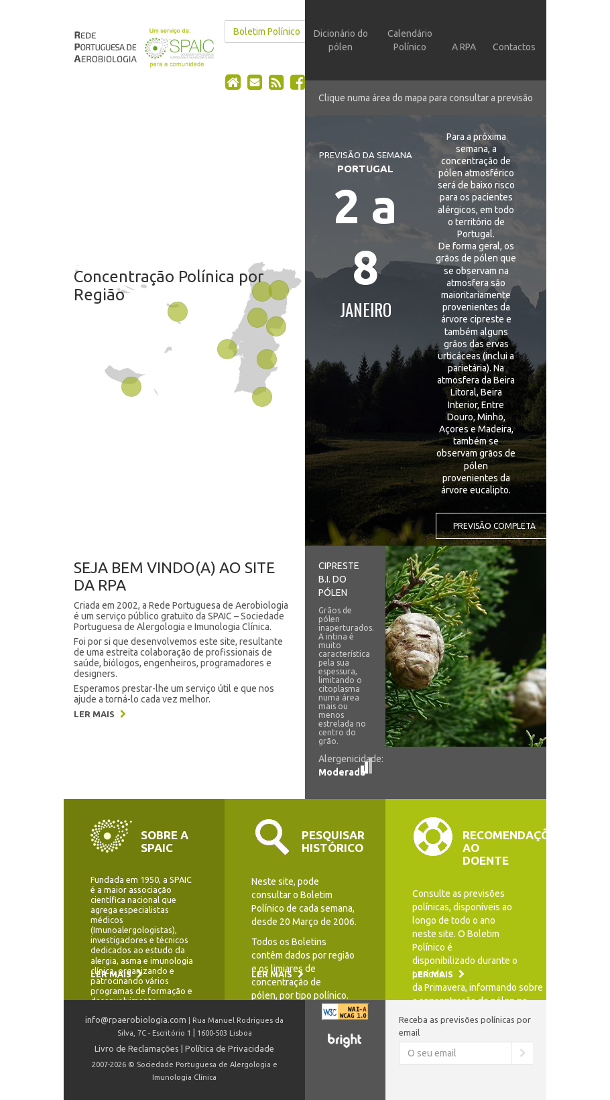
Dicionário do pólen (341, 40)
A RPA (464, 47)
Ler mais (100, 714)
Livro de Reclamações (137, 1048)
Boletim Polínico (266, 31)
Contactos (514, 47)
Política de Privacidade (229, 1048)
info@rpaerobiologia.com (135, 1019)
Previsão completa (494, 526)
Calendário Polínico (409, 40)
